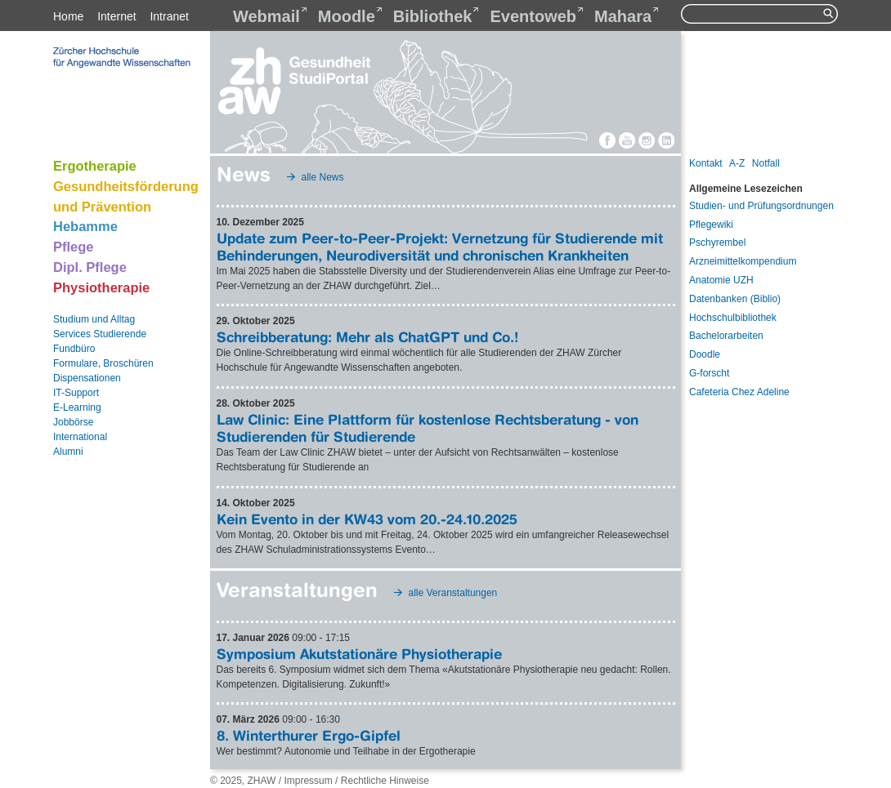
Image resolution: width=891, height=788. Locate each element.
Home (68, 16)
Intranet (169, 16)
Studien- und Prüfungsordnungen (761, 205)
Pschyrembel (717, 242)
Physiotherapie (101, 287)
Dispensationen (87, 378)
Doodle (704, 354)
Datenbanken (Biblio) (735, 299)
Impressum (308, 780)
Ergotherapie (95, 165)
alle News (323, 177)
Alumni (68, 451)
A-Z (737, 163)
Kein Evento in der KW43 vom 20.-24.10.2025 (367, 519)
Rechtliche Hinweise (385, 780)
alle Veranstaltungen (453, 593)
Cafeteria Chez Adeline (739, 392)
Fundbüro (74, 348)
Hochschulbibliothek (733, 317)
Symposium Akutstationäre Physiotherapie (359, 653)
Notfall (766, 163)
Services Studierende (99, 334)
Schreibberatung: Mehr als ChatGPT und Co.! (367, 336)
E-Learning (77, 407)
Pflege (73, 246)
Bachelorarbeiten (726, 335)
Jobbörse (73, 422)
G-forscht (709, 373)
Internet (116, 16)
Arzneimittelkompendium (742, 261)
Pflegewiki (711, 224)
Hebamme (85, 226)
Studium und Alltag (94, 319)
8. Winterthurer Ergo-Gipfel (309, 735)
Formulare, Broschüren (103, 363)
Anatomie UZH (721, 280)
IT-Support (76, 392)
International (80, 437)
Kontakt (706, 163)
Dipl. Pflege (90, 267)
